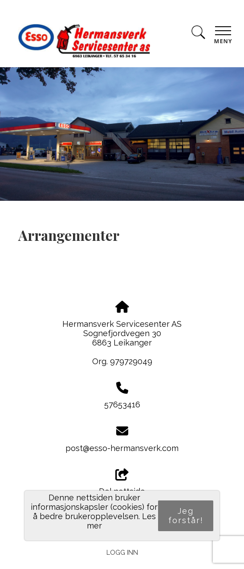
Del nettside (122, 482)
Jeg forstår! (185, 515)
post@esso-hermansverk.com (122, 448)
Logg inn (122, 552)
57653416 (122, 404)
